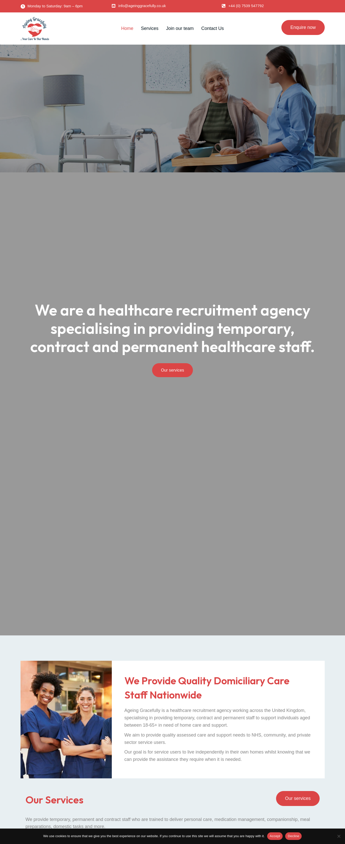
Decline (293, 836)
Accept (275, 836)
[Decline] (338, 836)
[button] (139, 6)
